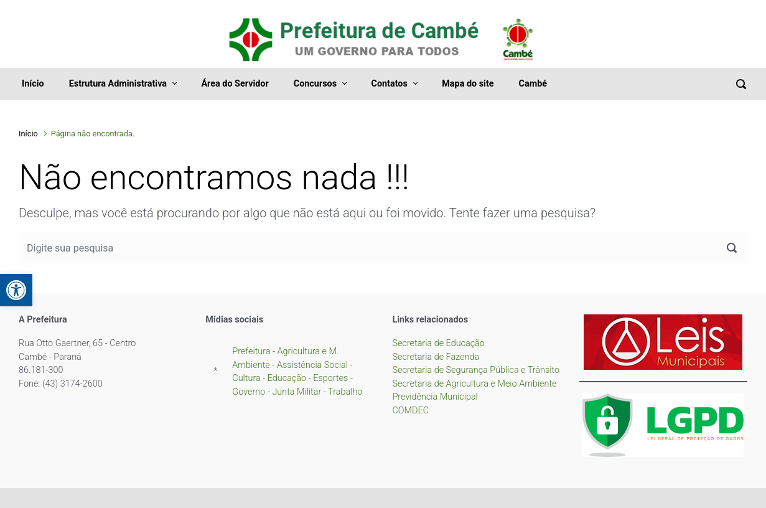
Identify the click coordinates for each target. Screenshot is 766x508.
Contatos (389, 83)
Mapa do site (467, 83)
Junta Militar (296, 392)
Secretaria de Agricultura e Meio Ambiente (475, 384)
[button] (16, 290)
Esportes (330, 378)
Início (33, 83)
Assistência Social (312, 365)
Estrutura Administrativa (118, 83)
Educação (287, 378)
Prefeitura (252, 351)
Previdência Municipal (435, 397)
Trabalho (345, 392)
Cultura (246, 378)
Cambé (533, 83)
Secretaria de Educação (439, 343)
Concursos (315, 83)
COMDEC (411, 410)
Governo (248, 392)
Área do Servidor (234, 83)
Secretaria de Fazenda (436, 357)
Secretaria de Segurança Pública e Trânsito (476, 370)
